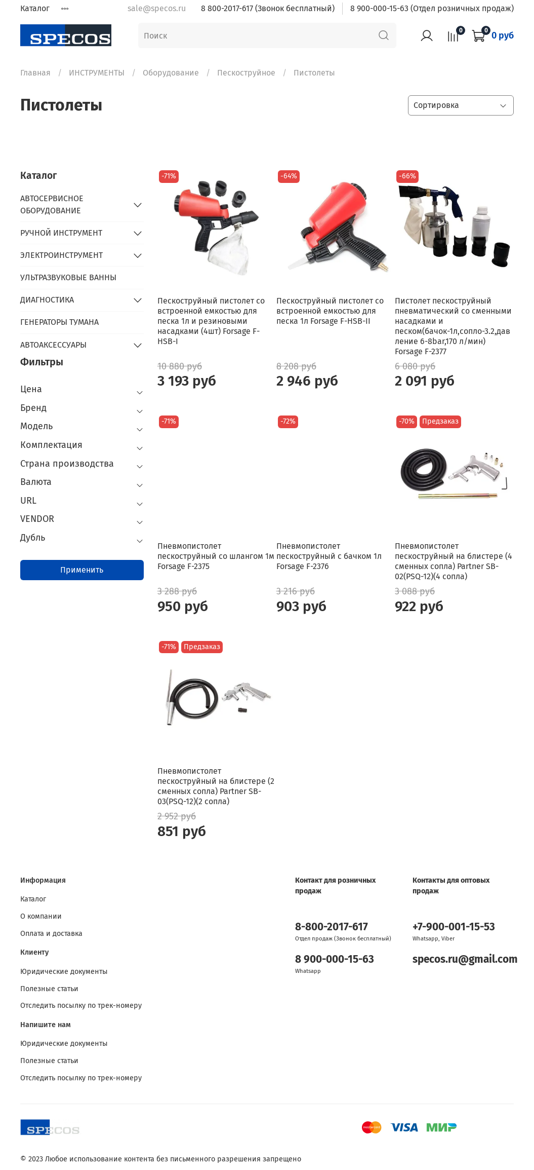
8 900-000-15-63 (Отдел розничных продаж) (432, 8)
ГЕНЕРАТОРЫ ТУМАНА (59, 322)
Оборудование (171, 73)
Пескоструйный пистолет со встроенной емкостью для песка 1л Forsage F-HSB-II (330, 311)
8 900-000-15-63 (334, 959)
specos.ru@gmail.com (465, 959)
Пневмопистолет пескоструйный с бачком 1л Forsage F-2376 (329, 556)
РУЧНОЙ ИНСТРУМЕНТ (61, 233)
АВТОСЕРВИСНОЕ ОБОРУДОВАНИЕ (52, 204)
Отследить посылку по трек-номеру (81, 1005)
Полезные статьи (49, 989)
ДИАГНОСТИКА (47, 300)
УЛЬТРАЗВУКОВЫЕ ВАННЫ (68, 277)
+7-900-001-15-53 (454, 927)
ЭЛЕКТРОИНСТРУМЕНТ (61, 255)
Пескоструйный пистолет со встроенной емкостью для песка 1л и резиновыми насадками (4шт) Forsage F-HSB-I (211, 321)
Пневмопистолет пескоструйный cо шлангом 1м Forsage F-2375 (215, 556)
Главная (35, 73)
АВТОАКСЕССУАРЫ (53, 345)
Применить (81, 570)
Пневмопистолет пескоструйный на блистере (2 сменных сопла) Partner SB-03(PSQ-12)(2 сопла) (215, 786)
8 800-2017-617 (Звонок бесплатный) (268, 8)
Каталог (35, 8)
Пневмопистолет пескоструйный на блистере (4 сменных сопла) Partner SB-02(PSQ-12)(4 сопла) (453, 561)
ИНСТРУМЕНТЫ (97, 73)
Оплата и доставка (51, 933)
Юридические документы (64, 971)
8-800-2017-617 (331, 927)
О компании (41, 916)
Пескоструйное (246, 73)
